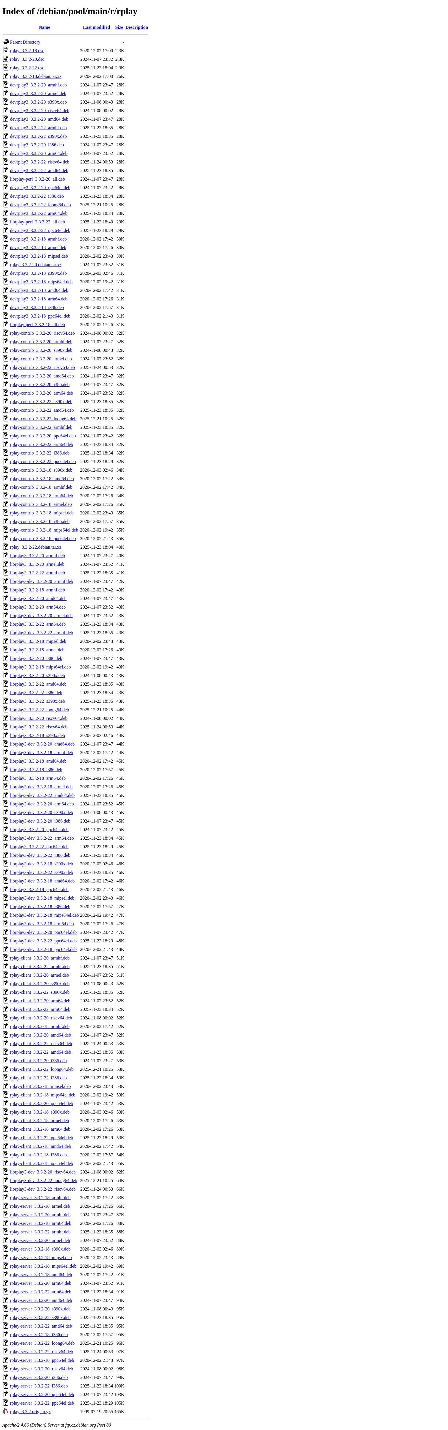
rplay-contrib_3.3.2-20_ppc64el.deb (43, 435)
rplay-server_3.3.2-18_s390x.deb (40, 1249)
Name (44, 27)
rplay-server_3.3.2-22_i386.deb (39, 1385)
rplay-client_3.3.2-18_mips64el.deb (42, 1094)
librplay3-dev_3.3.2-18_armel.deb (41, 786)
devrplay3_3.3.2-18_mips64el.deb (41, 281)
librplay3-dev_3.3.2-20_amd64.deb (42, 744)
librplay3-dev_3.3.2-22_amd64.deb (42, 795)
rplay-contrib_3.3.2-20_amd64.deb (42, 375)
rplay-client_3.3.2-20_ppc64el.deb (41, 1103)
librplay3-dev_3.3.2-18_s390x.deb (41, 863)
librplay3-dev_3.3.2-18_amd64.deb (42, 880)
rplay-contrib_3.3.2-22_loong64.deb (43, 418)
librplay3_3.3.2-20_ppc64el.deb (39, 829)
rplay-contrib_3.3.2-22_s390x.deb (41, 401)
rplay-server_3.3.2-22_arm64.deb (40, 1291)
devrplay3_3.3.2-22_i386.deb (37, 196)
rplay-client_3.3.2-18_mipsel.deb (40, 1086)
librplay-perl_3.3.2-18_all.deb (37, 324)
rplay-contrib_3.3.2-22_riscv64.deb (42, 367)
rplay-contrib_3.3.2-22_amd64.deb (42, 410)
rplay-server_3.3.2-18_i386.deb (39, 1334)
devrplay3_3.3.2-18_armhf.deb (38, 239)
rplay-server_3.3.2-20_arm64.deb (40, 1283)
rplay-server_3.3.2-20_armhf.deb (40, 1214)
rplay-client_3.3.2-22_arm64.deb (40, 1009)
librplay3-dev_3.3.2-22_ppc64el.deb (43, 940)
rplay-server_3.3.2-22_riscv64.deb (41, 1351)
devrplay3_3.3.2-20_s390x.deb (38, 102)
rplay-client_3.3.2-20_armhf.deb (39, 958)
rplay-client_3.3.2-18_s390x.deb (39, 1112)
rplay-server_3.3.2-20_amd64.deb (41, 1300)
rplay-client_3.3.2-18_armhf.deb (39, 1026)
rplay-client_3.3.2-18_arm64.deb (40, 1129)
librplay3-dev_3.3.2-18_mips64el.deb (44, 915)
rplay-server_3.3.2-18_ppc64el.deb (42, 1360)
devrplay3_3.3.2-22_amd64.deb (39, 170)
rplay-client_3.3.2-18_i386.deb (38, 1154)
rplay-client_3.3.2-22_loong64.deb (42, 1069)
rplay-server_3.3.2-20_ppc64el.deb (42, 1394)
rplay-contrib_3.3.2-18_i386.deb (39, 521)
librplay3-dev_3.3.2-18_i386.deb (40, 906)
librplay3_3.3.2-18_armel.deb (37, 649)
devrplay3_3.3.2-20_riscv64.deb (39, 110)
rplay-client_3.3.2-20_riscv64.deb (41, 1017)
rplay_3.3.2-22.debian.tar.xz (35, 547)
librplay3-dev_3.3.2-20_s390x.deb (41, 812)
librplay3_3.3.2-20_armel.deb (37, 564)
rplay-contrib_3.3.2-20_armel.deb (41, 358)
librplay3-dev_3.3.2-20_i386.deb (40, 821)
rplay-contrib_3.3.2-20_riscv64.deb (42, 333)
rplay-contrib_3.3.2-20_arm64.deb (41, 393)
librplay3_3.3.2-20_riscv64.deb (38, 718)
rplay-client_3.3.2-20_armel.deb (39, 975)
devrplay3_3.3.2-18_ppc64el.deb (40, 316)
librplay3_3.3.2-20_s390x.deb (37, 675)
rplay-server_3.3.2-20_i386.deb (39, 1377)
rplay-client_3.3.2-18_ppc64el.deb (41, 1163)
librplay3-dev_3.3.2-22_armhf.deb (41, 632)
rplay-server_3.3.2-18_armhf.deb (40, 1197)
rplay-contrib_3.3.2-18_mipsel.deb (42, 512)
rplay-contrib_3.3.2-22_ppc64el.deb (43, 461)
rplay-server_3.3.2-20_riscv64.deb (41, 1368)
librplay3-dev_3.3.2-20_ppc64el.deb (43, 932)
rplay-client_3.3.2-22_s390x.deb (39, 992)
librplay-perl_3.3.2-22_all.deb (37, 221)
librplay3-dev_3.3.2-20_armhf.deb (41, 581)
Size (119, 27)
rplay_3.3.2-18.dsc (27, 50)
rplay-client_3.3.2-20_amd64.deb (40, 1035)
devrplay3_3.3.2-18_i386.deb (37, 307)
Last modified (96, 27)
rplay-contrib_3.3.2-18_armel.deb (41, 504)
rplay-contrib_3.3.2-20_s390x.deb (41, 350)
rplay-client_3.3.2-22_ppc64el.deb (41, 1137)
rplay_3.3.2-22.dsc (27, 67)
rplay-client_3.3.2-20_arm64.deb (40, 1000)
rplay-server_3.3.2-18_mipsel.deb (41, 1257)
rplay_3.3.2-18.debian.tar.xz (35, 76)
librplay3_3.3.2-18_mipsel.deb (38, 641)
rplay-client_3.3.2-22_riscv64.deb (41, 1043)
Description (136, 27)
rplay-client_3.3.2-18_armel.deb (39, 1120)
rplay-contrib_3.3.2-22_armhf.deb (41, 427)
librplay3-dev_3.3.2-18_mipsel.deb (42, 898)
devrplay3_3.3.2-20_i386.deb (37, 144)
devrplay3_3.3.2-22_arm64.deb (38, 213)
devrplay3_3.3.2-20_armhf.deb (38, 84)
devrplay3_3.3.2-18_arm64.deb (38, 298)
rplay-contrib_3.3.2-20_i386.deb (39, 384)
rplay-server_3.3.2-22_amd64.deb (41, 1326)
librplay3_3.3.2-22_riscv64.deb (38, 726)
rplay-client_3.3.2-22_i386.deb (38, 1077)
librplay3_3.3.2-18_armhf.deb (37, 589)
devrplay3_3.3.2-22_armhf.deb (38, 127)
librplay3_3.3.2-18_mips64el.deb (40, 666)
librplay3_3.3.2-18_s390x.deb (37, 735)
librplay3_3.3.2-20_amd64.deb (38, 598)
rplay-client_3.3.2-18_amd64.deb (40, 1146)
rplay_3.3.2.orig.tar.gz (30, 1411)
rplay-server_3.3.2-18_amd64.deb (41, 1274)
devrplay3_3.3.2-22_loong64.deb (40, 204)
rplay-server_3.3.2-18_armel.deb (40, 1206)
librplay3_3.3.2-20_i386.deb (36, 658)
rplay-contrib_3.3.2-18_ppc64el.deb (43, 538)
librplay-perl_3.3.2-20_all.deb (37, 179)
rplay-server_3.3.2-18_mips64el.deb (43, 1266)
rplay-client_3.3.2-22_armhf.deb (39, 966)
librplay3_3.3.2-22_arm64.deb (38, 624)
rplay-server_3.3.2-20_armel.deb (40, 1240)
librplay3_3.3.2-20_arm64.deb (38, 607)
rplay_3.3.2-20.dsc (27, 59)
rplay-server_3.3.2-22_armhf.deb (40, 1231)
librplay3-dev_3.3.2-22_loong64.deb (43, 1180)
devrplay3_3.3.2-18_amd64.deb (39, 290)
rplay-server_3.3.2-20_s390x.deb (40, 1308)
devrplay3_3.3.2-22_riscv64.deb (39, 161)
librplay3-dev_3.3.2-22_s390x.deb (41, 872)
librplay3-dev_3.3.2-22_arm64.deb (42, 838)
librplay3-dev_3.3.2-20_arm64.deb (42, 803)
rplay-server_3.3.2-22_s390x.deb (40, 1317)
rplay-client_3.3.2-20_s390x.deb (39, 983)
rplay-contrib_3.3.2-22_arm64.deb (41, 444)
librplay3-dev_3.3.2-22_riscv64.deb (43, 1189)
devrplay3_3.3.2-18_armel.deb (38, 247)
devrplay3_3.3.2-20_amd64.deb (39, 119)
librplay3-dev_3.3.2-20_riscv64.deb (43, 1172)
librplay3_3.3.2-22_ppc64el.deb (39, 846)
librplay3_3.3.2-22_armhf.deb (37, 572)
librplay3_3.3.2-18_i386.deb (36, 769)
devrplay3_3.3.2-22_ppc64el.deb (40, 230)
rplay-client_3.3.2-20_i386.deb (38, 1060)
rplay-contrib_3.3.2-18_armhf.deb (41, 487)
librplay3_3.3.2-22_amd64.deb (38, 684)
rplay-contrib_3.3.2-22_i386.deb (39, 453)
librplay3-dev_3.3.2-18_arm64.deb (42, 923)
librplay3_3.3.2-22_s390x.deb (37, 701)
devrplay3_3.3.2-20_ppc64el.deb (40, 187)
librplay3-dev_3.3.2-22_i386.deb (40, 855)
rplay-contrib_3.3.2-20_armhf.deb (41, 341)
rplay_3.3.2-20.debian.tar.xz (35, 264)
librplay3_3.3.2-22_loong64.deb (39, 709)
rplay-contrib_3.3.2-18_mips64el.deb (44, 530)
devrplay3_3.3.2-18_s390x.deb (38, 273)
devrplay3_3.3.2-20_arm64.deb (38, 153)
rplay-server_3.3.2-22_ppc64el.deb (42, 1403)
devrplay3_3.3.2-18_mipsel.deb (39, 256)
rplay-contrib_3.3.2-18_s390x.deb (41, 470)
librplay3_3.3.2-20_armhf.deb (37, 555)
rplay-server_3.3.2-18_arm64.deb (40, 1223)
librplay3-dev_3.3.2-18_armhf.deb (41, 752)
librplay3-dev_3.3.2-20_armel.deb (41, 615)
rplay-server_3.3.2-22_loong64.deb (42, 1343)
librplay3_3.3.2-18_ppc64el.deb (39, 889)
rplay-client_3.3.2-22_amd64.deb (40, 1052)
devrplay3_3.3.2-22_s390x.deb (38, 136)
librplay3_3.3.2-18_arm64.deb (38, 778)
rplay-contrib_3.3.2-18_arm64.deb (41, 495)
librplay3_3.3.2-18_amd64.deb (38, 761)
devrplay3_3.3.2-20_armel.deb (38, 93)
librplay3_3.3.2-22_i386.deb (36, 692)
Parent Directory (25, 42)
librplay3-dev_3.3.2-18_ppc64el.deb (43, 949)
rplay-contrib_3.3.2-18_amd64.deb (42, 478)
